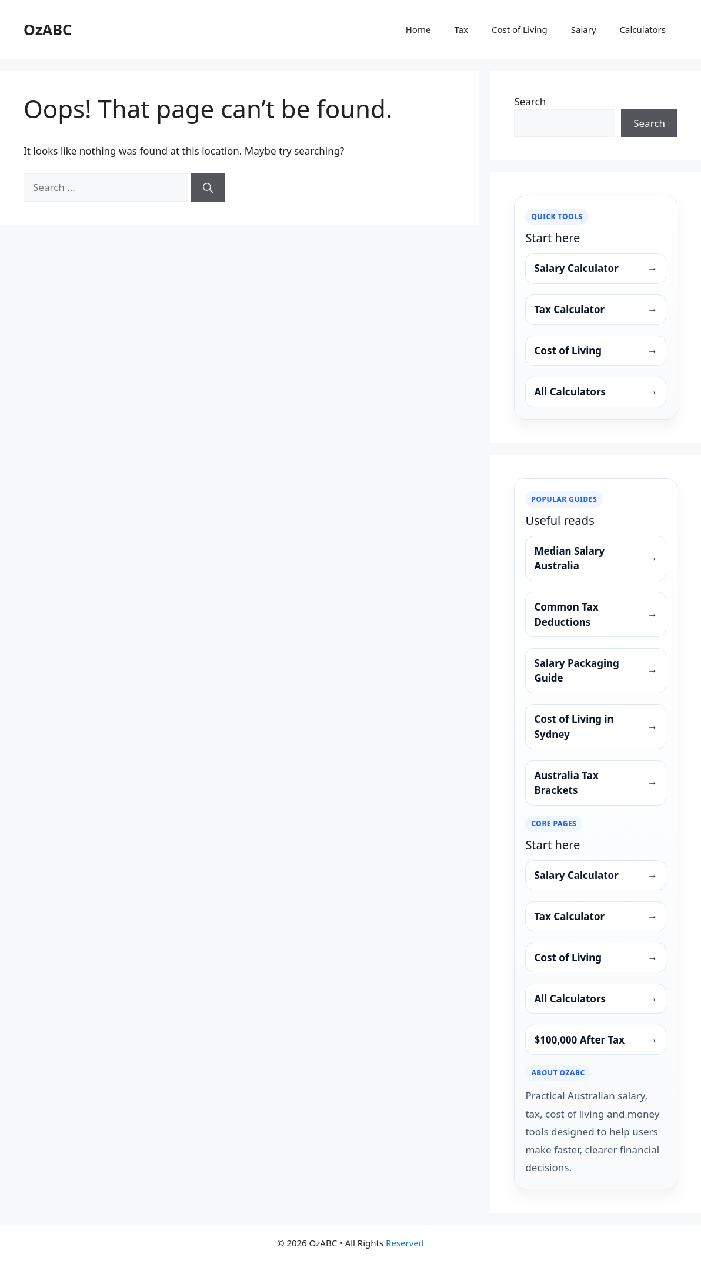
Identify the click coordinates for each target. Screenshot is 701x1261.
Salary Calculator (595, 268)
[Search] (208, 187)
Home (418, 29)
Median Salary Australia (595, 558)
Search (530, 101)
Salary (583, 29)
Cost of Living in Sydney (595, 726)
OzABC (48, 29)
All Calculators (595, 392)
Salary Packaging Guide (595, 670)
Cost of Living (520, 29)
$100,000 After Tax (595, 1040)
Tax (461, 29)
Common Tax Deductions (595, 614)
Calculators (643, 29)
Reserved (405, 1243)
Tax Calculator (595, 309)
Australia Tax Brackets (595, 783)
